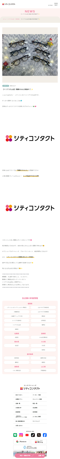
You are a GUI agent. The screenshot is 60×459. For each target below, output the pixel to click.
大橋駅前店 (17, 311)
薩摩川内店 (43, 358)
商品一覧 (35, 403)
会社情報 (35, 407)
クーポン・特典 (37, 395)
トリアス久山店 (10, 19)
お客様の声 (18, 407)
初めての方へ (19, 395)
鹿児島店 (16, 358)
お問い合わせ (19, 425)
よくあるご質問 (37, 416)
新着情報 (17, 19)
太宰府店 (43, 320)
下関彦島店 (43, 370)
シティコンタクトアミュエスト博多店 (16, 307)
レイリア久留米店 (16, 320)
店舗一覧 (39, 455)
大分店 (43, 345)
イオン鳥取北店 (17, 370)
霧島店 (16, 362)
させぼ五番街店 (43, 337)
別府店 (43, 350)
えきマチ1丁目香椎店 (43, 311)
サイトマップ (36, 421)
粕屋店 (16, 329)
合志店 (16, 345)
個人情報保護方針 (20, 421)
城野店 (43, 325)
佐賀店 (16, 337)
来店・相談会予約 (23, 455)
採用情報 (35, 412)
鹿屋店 (43, 362)
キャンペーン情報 (37, 399)
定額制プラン (19, 399)
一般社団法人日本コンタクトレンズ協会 (21, 417)
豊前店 (43, 316)
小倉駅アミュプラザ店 (16, 316)
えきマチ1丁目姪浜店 (43, 307)
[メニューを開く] (56, 4)
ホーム (4, 19)
